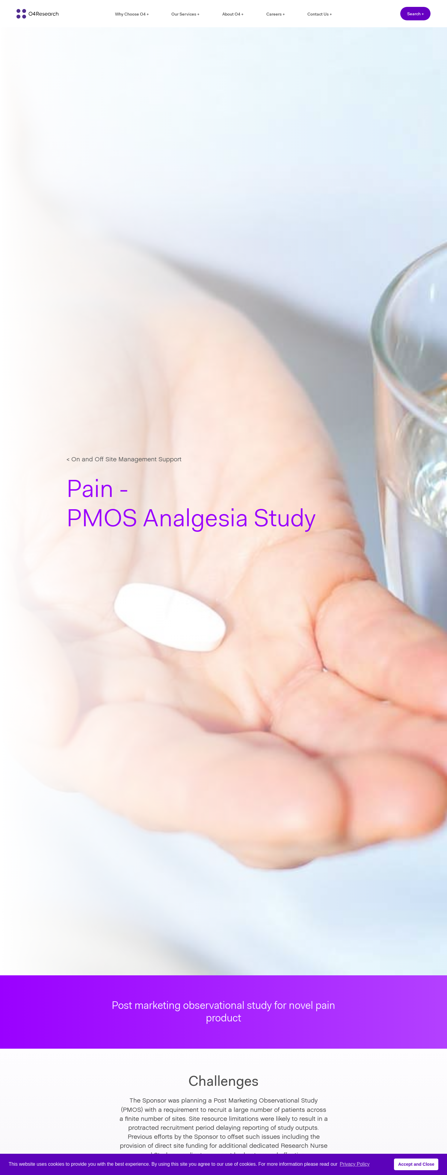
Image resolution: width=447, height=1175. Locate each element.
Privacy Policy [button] (355, 1164)
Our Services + (185, 14)
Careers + (275, 14)
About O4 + (233, 14)
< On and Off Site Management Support (124, 460)
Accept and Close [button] (416, 1164)
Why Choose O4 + (132, 14)
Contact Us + (319, 14)
